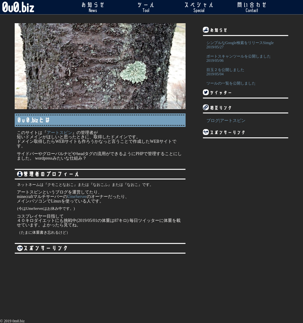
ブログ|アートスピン (226, 120)
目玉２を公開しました (245, 72)
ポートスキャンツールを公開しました (245, 58)
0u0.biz (18, 7)
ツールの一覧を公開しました (245, 85)
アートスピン (59, 132)
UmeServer (77, 196)
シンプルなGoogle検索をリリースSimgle (245, 45)
